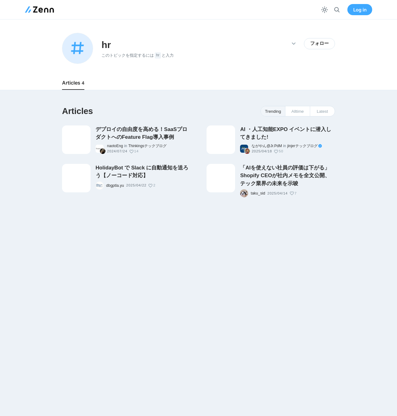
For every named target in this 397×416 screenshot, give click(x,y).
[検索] (337, 9)
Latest (322, 111)
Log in (360, 10)
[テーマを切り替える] (324, 10)
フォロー (319, 43)
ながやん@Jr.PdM (267, 146)
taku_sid (258, 193)
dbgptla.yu (115, 185)
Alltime (298, 111)
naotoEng (115, 146)
